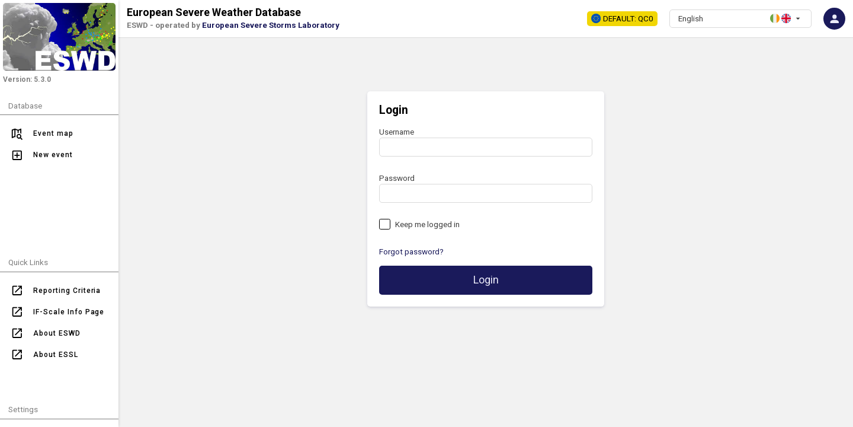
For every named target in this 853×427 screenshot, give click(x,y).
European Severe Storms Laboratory (270, 25)
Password (397, 178)
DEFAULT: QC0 (622, 18)
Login (486, 279)
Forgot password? (411, 251)
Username (396, 131)
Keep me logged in (427, 224)
